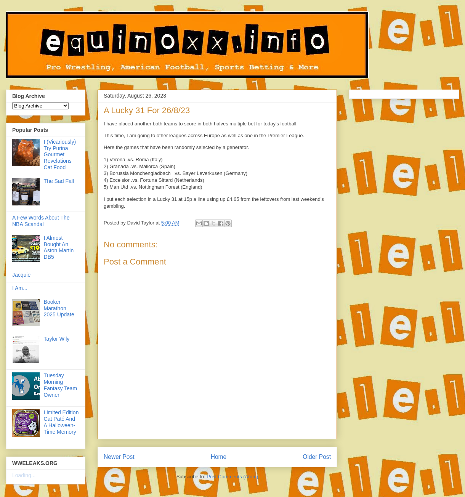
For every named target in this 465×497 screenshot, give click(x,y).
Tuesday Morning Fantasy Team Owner (60, 385)
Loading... (24, 475)
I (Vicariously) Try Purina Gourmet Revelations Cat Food (60, 154)
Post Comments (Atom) (232, 476)
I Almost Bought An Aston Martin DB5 (59, 247)
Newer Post (119, 457)
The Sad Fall (59, 181)
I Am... (19, 288)
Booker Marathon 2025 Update (59, 308)
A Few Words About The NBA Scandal (40, 221)
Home (219, 457)
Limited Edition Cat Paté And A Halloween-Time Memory (61, 421)
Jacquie (21, 275)
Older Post (317, 457)
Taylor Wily (57, 339)
